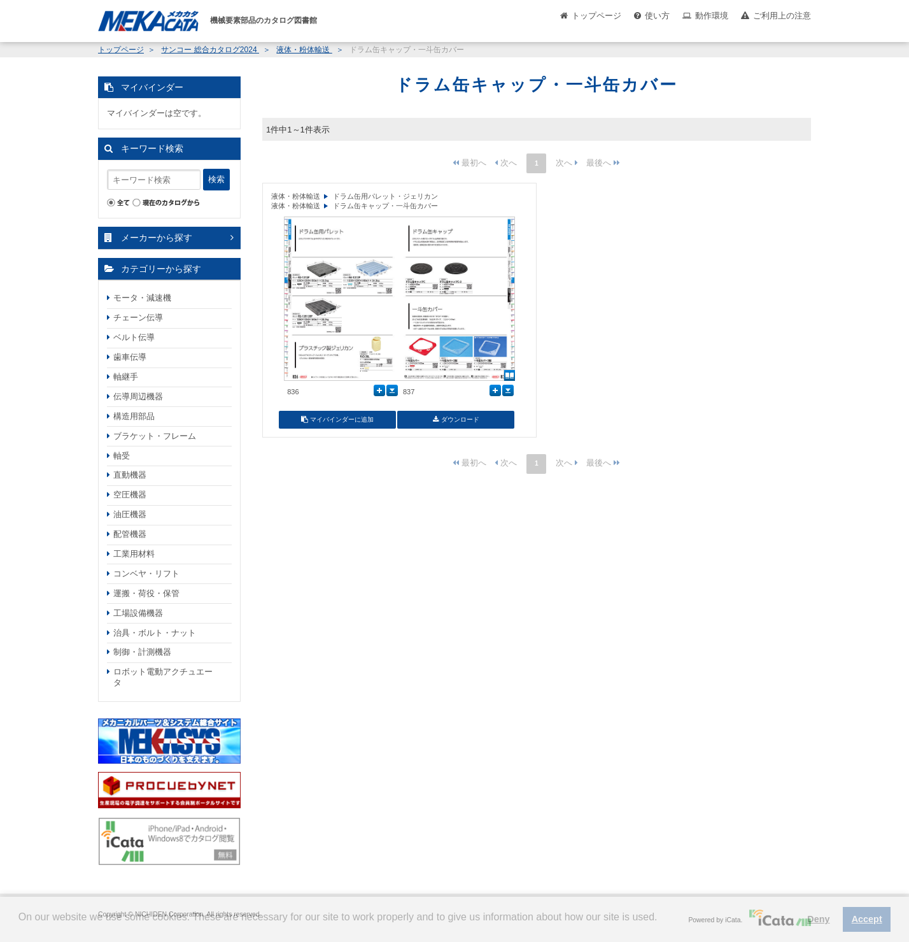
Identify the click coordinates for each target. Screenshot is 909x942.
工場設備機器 (138, 613)
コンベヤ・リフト (146, 573)
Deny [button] (818, 919)
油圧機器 (129, 514)
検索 (216, 179)
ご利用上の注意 (782, 15)
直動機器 (129, 475)
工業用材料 (134, 554)
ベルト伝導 (134, 337)
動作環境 (711, 15)
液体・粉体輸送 (304, 49)
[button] (20, 927)
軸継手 (125, 377)
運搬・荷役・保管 (146, 593)
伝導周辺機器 (138, 396)
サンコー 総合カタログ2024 (210, 49)
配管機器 (129, 534)
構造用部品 (134, 416)
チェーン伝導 (138, 317)
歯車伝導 (129, 357)
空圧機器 (129, 494)
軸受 (121, 455)
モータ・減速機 (142, 298)
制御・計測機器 (142, 652)
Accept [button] (867, 919)
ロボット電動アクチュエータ (163, 677)
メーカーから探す (156, 237)
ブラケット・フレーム (154, 436)
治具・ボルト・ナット (154, 633)
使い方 (657, 15)
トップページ (596, 15)
